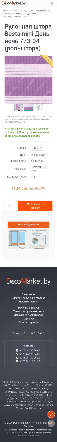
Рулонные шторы (20, 11)
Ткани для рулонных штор (28, 311)
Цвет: (23, 154)
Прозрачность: (18, 160)
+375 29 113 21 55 (30, 361)
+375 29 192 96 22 (30, 357)
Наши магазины (28, 301)
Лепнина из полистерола (28, 315)
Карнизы (28, 318)
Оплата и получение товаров (28, 298)
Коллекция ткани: (16, 176)
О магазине (28, 294)
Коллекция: (20, 168)
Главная (6, 11)
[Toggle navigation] (52, 3)
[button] (7, 79)
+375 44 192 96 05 (30, 350)
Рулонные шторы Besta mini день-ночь (19, 13)
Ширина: (21, 148)
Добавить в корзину (35, 206)
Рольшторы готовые (40, 11)
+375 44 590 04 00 (30, 354)
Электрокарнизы (29, 322)
